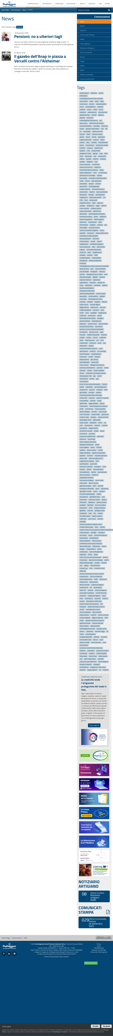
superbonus (83, 197)
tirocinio (103, 335)
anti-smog (91, 439)
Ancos (82, 57)
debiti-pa (83, 571)
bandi (90, 535)
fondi (81, 409)
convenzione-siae (85, 640)
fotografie (93, 423)
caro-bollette (84, 401)
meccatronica (103, 112)
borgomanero (97, 252)
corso (81, 107)
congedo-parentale (86, 637)
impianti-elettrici (99, 508)
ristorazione (83, 343)
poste (102, 431)
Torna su (103, 937)
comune (90, 511)
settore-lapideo (101, 653)
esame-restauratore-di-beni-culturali (91, 574)
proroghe (100, 318)
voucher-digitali (95, 305)
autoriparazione (101, 104)
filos (96, 527)
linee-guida (83, 656)
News (24, 10)
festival (102, 277)
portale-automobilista (87, 288)
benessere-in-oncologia (87, 176)
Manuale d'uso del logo (99, 950)
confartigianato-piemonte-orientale (91, 99)
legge (97, 206)
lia (107, 631)
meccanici (93, 343)
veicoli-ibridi (83, 379)
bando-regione (98, 219)
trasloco (104, 425)
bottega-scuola (99, 511)
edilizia (82, 159)
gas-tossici (94, 360)
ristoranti (83, 596)
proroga (82, 206)
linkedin (97, 357)
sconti (106, 560)
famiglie (93, 533)
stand (106, 368)
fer (101, 604)
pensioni (91, 398)
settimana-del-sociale (96, 123)
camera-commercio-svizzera (95, 620)
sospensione (84, 577)
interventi (83, 502)
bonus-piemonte (102, 192)
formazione (83, 96)
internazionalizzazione (94, 250)
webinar (82, 110)
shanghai (96, 664)
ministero (101, 533)
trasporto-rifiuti (99, 568)
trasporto (94, 93)
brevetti (100, 519)
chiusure (97, 425)
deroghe (93, 417)
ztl (91, 587)
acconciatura (84, 645)
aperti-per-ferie (97, 132)
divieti (90, 555)
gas (97, 379)
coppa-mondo (93, 428)
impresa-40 (83, 582)
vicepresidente (96, 354)
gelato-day (83, 403)
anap (91, 101)
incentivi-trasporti (85, 664)
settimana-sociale (102, 145)
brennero (96, 239)
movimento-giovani (100, 535)
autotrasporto (84, 93)
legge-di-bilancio (97, 618)
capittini (82, 450)
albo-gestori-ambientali (93, 601)
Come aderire (94, 725)
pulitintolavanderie (95, 197)
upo (95, 156)
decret (102, 403)
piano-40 (83, 590)
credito (82, 338)
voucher (95, 159)
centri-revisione (85, 165)
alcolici (82, 610)
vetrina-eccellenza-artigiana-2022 (91, 524)
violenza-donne (96, 208)
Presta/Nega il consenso (60, 1032)
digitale (95, 277)
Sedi (100, 4)
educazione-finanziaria (87, 291)
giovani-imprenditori (92, 129)
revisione (104, 126)
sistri (103, 596)
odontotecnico (96, 321)
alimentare (83, 346)
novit (90, 508)
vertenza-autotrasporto (87, 368)
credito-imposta (85, 189)
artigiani (92, 225)
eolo (90, 513)
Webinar (83, 30)
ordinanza (83, 519)
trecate (88, 338)
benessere (83, 195)
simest (89, 370)
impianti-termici (85, 203)
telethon (82, 651)
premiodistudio (84, 362)
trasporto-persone (101, 456)
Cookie (99, 946)
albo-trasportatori (90, 659)
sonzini (19, 27)
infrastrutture (84, 241)
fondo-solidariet (85, 541)
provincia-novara (94, 500)
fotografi (89, 162)
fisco (81, 156)
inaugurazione (90, 549)
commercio (83, 653)
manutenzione (95, 566)
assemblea (86, 132)
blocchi (82, 631)
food (81, 599)
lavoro (82, 145)
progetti (89, 302)
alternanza (103, 579)
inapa (101, 170)
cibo (102, 340)
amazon (90, 590)
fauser (104, 546)
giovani (91, 184)
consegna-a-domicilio (87, 489)
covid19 (93, 615)
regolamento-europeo (87, 461)
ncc (95, 513)
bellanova (83, 555)
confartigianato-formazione (88, 121)
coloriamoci (96, 546)
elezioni (92, 192)
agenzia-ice (94, 307)
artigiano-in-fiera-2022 (97, 667)
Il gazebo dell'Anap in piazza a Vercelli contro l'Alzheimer (40, 58)
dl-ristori (90, 456)
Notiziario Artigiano (87, 48)
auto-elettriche (96, 181)
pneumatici (83, 186)
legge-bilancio (84, 307)
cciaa (81, 285)
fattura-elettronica (102, 233)
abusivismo (97, 211)
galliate (102, 296)
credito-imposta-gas (86, 527)
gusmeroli (93, 464)
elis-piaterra (84, 497)
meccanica (83, 357)
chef (97, 461)
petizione (93, 283)
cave (102, 310)
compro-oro (83, 390)
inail (96, 162)
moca (81, 620)
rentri (81, 313)
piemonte (100, 436)
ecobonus (97, 167)
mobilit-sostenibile (93, 335)
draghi (96, 431)
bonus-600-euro (85, 546)
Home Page (5, 10)
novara (82, 142)
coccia (102, 230)
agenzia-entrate (85, 623)
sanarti (82, 134)
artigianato (90, 206)
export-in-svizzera (102, 398)
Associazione (71, 4)
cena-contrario (96, 642)
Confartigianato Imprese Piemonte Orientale (9, 4)
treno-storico (84, 365)
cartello (97, 563)
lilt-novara (83, 535)
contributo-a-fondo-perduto (89, 236)
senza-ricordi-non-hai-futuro (89, 604)
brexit (96, 217)
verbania (82, 505)
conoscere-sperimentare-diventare (91, 648)
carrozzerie (83, 184)
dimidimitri (83, 214)
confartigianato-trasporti (97, 214)
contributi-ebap (98, 469)
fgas (101, 332)
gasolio (95, 153)
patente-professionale (87, 294)
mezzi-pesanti (89, 340)
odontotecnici (92, 112)
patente (96, 637)
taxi (102, 129)
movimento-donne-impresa (89, 170)
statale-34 (101, 283)
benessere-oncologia (95, 560)
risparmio (83, 316)
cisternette (83, 398)
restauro (90, 148)
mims (100, 423)
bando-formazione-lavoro (96, 607)
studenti (91, 653)
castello (94, 142)
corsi (94, 173)
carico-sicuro (84, 305)
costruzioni (83, 500)
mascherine (102, 156)
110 (88, 151)
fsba (96, 255)
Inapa (82, 61)
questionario (93, 582)
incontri (98, 184)
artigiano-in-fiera (85, 153)
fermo (87, 181)
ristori (95, 491)
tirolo (95, 579)
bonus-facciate (84, 585)
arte (81, 425)
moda (95, 110)
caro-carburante (85, 247)
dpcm (102, 140)
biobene (82, 151)
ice (104, 197)
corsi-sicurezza (84, 414)
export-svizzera (97, 516)
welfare (82, 162)
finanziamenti (103, 142)
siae (101, 153)
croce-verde (99, 480)
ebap (101, 101)
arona (82, 634)
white (99, 376)
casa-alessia (84, 382)
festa (95, 555)
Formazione (59, 4)
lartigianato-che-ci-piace (94, 274)
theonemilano (84, 615)
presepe (91, 393)
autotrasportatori (85, 239)
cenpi (81, 181)
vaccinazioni (84, 406)
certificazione (84, 667)
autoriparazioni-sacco (93, 610)
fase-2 (99, 241)
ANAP (82, 65)
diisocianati (93, 200)
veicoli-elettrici (93, 296)
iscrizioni (104, 637)
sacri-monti (102, 412)
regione (82, 250)
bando (94, 137)
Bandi (82, 26)
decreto (82, 118)
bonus (88, 137)
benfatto (90, 505)
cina (103, 497)
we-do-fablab (84, 272)
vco (97, 340)
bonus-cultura (91, 450)
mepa (99, 401)
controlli (92, 401)
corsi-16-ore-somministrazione (90, 384)
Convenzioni (47, 4)
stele (81, 340)
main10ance (84, 225)
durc (106, 274)
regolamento (84, 244)
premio (105, 557)
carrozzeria (83, 428)
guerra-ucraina (101, 502)
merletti (82, 148)
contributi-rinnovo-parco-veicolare (91, 544)
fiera (87, 142)
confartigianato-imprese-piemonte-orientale (94, 266)
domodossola (102, 472)
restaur (102, 527)
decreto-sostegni (85, 277)
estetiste (83, 112)
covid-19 (83, 252)
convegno (97, 467)
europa (82, 601)
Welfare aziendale (86, 74)
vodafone (103, 217)
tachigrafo (94, 272)
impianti (105, 670)
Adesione (92, 4)
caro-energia (102, 351)
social (92, 447)
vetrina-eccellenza (96, 577)
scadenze (95, 475)
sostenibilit (96, 420)
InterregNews (85, 43)
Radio (82, 39)
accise (89, 110)
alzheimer (83, 222)
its (100, 670)
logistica (101, 115)
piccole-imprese (85, 321)
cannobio (92, 434)
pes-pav (102, 307)
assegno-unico (101, 629)
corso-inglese (84, 447)
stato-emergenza (100, 590)
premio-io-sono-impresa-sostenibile (91, 329)
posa (101, 640)
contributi (90, 118)
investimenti (96, 151)
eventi (101, 93)
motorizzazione (90, 634)
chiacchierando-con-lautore (98, 406)
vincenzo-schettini (102, 651)
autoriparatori (100, 195)
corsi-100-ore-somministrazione (90, 557)
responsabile (96, 414)
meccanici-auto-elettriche (88, 662)
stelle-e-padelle (99, 370)
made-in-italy (84, 417)
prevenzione (98, 587)
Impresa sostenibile (87, 79)
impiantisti (96, 280)
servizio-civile (93, 332)
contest (98, 447)
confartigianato (90, 107)
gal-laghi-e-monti (85, 491)
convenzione (90, 145)
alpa (93, 247)
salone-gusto (103, 656)
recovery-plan (100, 294)
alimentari (88, 156)
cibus (97, 489)
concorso (96, 310)
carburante (83, 508)
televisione (104, 489)
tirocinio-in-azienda (86, 467)
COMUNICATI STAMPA (94, 909)
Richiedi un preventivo (91, 963)
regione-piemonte (85, 140)
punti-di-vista (84, 269)
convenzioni (83, 192)
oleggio (82, 549)
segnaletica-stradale (86, 478)
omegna (102, 491)
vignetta (82, 233)
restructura (91, 316)
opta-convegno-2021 (96, 458)
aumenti (92, 351)
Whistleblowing (99, 948)
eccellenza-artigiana (96, 244)
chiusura (102, 272)
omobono (83, 607)
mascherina (89, 409)
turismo (94, 412)
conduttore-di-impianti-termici (95, 373)
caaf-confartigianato (96, 552)
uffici (100, 222)
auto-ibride (83, 483)
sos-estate (83, 178)
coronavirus (83, 104)
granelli (88, 159)
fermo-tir (83, 439)
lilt (106, 129)
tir (80, 132)
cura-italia (83, 299)
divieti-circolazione (95, 261)
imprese (102, 159)
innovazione (88, 425)
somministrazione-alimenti (88, 349)
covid (96, 101)
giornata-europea (85, 486)
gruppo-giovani (92, 670)
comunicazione (84, 354)
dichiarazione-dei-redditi (87, 318)
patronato (101, 137)
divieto (91, 346)
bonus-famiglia (84, 412)
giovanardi (83, 296)
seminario (90, 233)
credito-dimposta (85, 310)
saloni (97, 445)
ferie (86, 200)
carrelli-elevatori (101, 593)
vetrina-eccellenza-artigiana (89, 230)
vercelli (94, 115)
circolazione (83, 332)
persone (99, 368)
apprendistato (95, 626)
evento (92, 379)
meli (91, 568)
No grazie (106, 1026)
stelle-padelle (96, 258)
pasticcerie (88, 285)
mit (81, 566)
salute (82, 387)
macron (82, 469)
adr (106, 225)
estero (89, 469)
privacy (91, 104)
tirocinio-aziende (97, 623)
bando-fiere (92, 656)
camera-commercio (86, 167)
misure (104, 384)
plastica (91, 390)
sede (93, 203)
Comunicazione (33, 4)
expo (89, 252)
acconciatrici (84, 538)
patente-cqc (98, 148)
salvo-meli (94, 362)
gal (94, 376)
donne (82, 373)
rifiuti (88, 134)
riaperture (91, 502)
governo (100, 203)
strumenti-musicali (86, 431)
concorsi (82, 370)
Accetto (95, 1026)
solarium (82, 670)
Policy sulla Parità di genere (98, 952)
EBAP (82, 70)
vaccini (95, 338)
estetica (89, 255)
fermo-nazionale (85, 612)
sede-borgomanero (86, 579)
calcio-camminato (85, 211)
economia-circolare (86, 217)
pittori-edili (83, 458)
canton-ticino (92, 324)
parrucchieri (101, 247)
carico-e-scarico (103, 615)
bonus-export (84, 626)
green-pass (83, 123)
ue (105, 423)
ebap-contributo (85, 453)
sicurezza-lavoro (94, 228)
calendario (89, 387)
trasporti (100, 107)
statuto (104, 285)
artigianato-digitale (94, 596)
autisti (82, 137)
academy (99, 390)
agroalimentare (85, 115)
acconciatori (83, 101)
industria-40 (84, 587)
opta (106, 618)
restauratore (92, 222)
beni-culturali (97, 612)
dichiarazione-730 (85, 376)
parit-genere (84, 351)
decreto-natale (84, 642)
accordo (100, 486)
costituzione (89, 599)
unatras (95, 140)
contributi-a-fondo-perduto (97, 178)
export (82, 129)
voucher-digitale (85, 618)
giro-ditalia (83, 393)
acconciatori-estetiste (87, 593)
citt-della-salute (85, 516)
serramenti (95, 165)
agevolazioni (84, 283)
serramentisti (103, 324)
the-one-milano (100, 505)
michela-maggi (100, 631)
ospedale (93, 313)
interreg (99, 225)
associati (97, 599)
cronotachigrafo (85, 258)
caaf (94, 486)
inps (104, 642)
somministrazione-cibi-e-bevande (91, 395)
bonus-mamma (85, 475)
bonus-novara (93, 483)
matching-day (84, 533)
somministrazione (85, 126)
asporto (98, 393)
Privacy (99, 944)
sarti (87, 313)
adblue (86, 566)
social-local (83, 560)
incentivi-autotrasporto (87, 494)
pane (99, 343)
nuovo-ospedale (100, 409)
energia (91, 195)
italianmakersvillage (86, 563)
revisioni (82, 302)
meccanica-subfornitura (87, 436)
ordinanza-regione (97, 585)
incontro (82, 335)
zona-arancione (100, 269)
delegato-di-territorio (97, 365)
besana (104, 302)
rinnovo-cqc (83, 568)
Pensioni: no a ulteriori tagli (38, 36)
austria (93, 472)
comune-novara (97, 134)
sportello (100, 659)
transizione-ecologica (86, 480)
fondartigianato (94, 186)
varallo (93, 241)
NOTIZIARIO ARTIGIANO (89, 883)
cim (81, 659)
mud (105, 153)
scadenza (102, 338)
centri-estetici (84, 208)
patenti (104, 206)
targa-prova (102, 313)
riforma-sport (96, 541)
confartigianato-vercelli (87, 629)
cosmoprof (90, 651)
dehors (104, 500)
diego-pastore (84, 360)
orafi (100, 349)
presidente (83, 513)
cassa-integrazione (86, 219)
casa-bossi (98, 327)
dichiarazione (94, 538)
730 (81, 200)
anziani (104, 563)
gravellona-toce (95, 497)
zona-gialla (83, 228)
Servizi (83, 4)
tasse (99, 549)
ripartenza (89, 631)
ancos (101, 110)
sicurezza (96, 126)
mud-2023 (83, 434)
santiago (82, 522)
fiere (104, 467)
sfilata (99, 494)
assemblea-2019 (85, 420)
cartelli (100, 450)
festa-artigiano (103, 662)
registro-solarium (85, 280)
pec (104, 343)
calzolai (99, 176)
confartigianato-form (95, 299)
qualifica (82, 456)
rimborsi (105, 599)
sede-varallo (84, 423)
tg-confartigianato (100, 387)
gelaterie (82, 511)
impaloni (97, 302)
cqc (101, 121)
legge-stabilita (93, 403)
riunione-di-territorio (86, 327)
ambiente (97, 285)
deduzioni (83, 324)
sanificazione (84, 464)
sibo (105, 390)
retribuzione (83, 552)
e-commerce (103, 173)
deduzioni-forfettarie (86, 445)
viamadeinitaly (84, 472)
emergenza (83, 261)
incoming (83, 263)
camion (82, 274)
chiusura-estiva (103, 417)
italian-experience (85, 173)
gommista (105, 414)
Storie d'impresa (86, 52)
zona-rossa (92, 519)
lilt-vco (95, 640)
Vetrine (107, 4)
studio (91, 357)
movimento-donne (98, 189)
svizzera (82, 255)
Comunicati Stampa (87, 34)
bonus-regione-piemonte (88, 442)
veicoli (99, 316)
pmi (92, 269)
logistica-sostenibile (98, 453)
